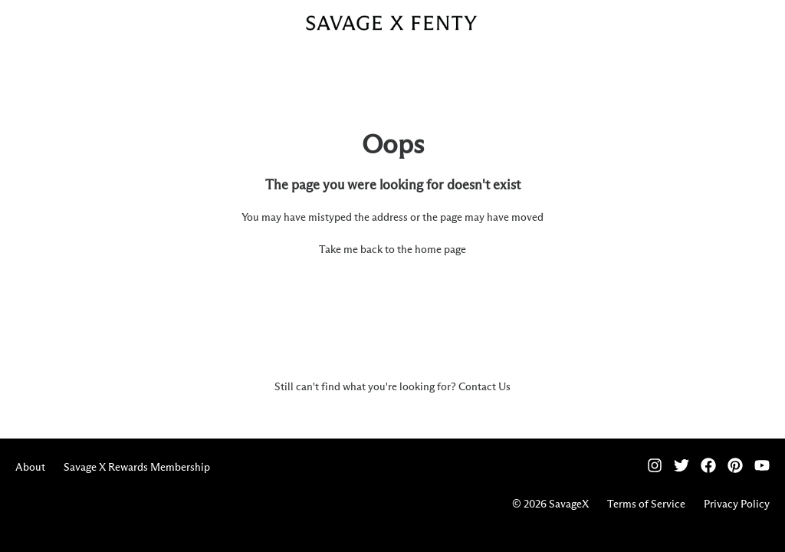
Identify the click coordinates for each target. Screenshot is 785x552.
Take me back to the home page (392, 250)
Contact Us (484, 387)
